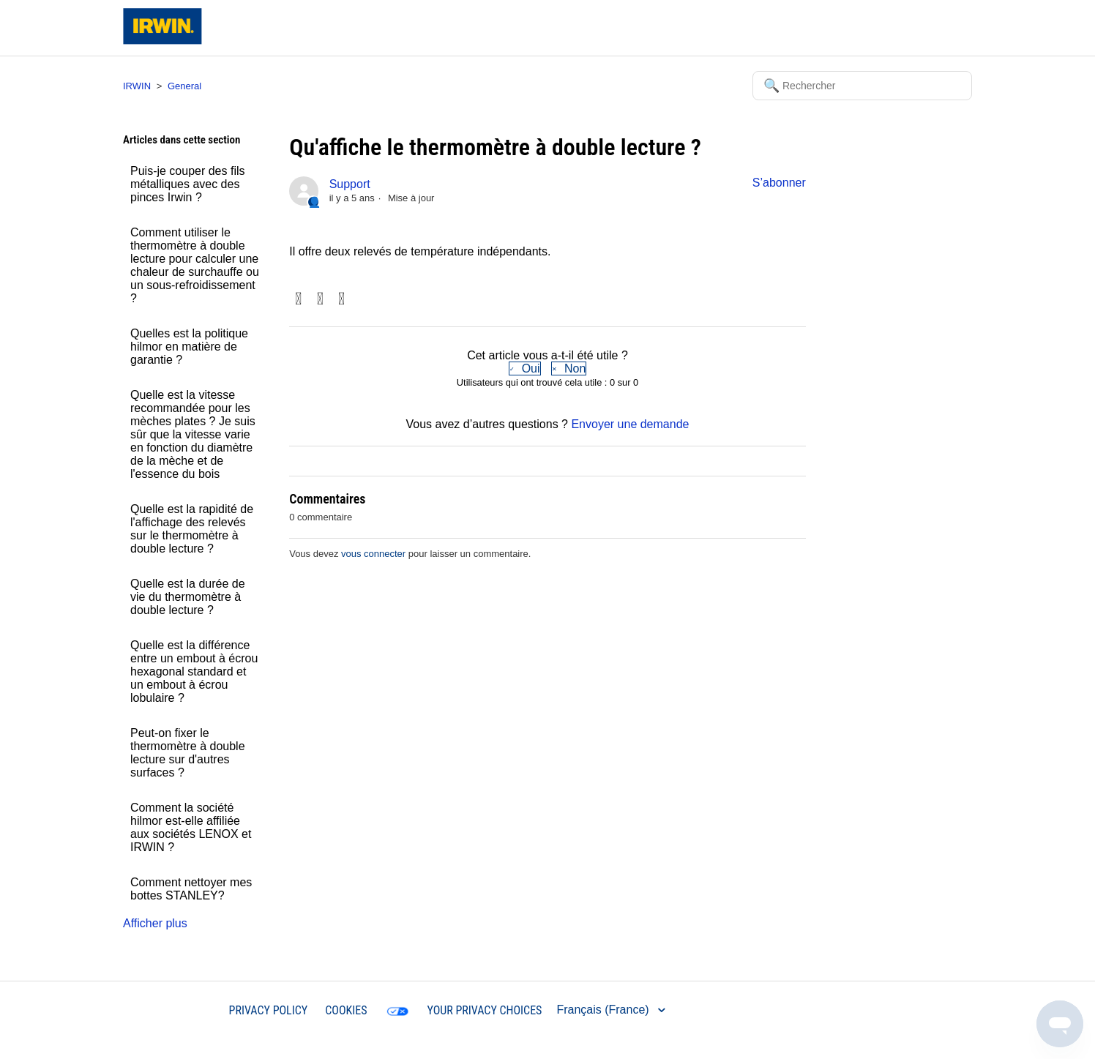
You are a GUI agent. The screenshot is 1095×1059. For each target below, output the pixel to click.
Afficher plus (155, 923)
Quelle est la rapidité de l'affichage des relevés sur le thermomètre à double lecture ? (191, 529)
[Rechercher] (862, 85)
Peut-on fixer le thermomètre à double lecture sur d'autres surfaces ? (187, 753)
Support (349, 184)
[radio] (525, 368)
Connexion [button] (931, 27)
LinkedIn (341, 300)
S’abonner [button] (779, 182)
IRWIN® (190, 1009)
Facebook (298, 300)
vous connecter (373, 553)
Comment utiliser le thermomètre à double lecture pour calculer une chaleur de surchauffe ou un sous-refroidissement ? (194, 265)
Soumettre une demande (826, 27)
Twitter (320, 300)
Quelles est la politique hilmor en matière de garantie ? (189, 346)
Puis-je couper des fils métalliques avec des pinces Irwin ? (187, 184)
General (184, 86)
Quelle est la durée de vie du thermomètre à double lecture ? (187, 596)
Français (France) (604, 1009)
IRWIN (137, 86)
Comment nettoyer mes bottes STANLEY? (191, 889)
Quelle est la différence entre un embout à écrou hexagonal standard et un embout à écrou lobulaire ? (194, 671)
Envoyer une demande (630, 424)
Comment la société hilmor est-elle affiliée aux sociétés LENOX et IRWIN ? (190, 827)
